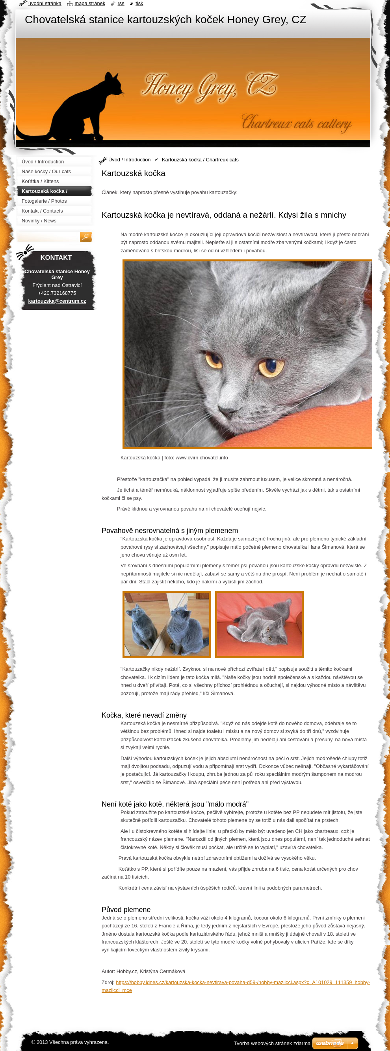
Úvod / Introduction (129, 160)
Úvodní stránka (44, 3)
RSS (121, 3)
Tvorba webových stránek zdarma (272, 1043)
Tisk (139, 3)
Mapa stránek (90, 3)
